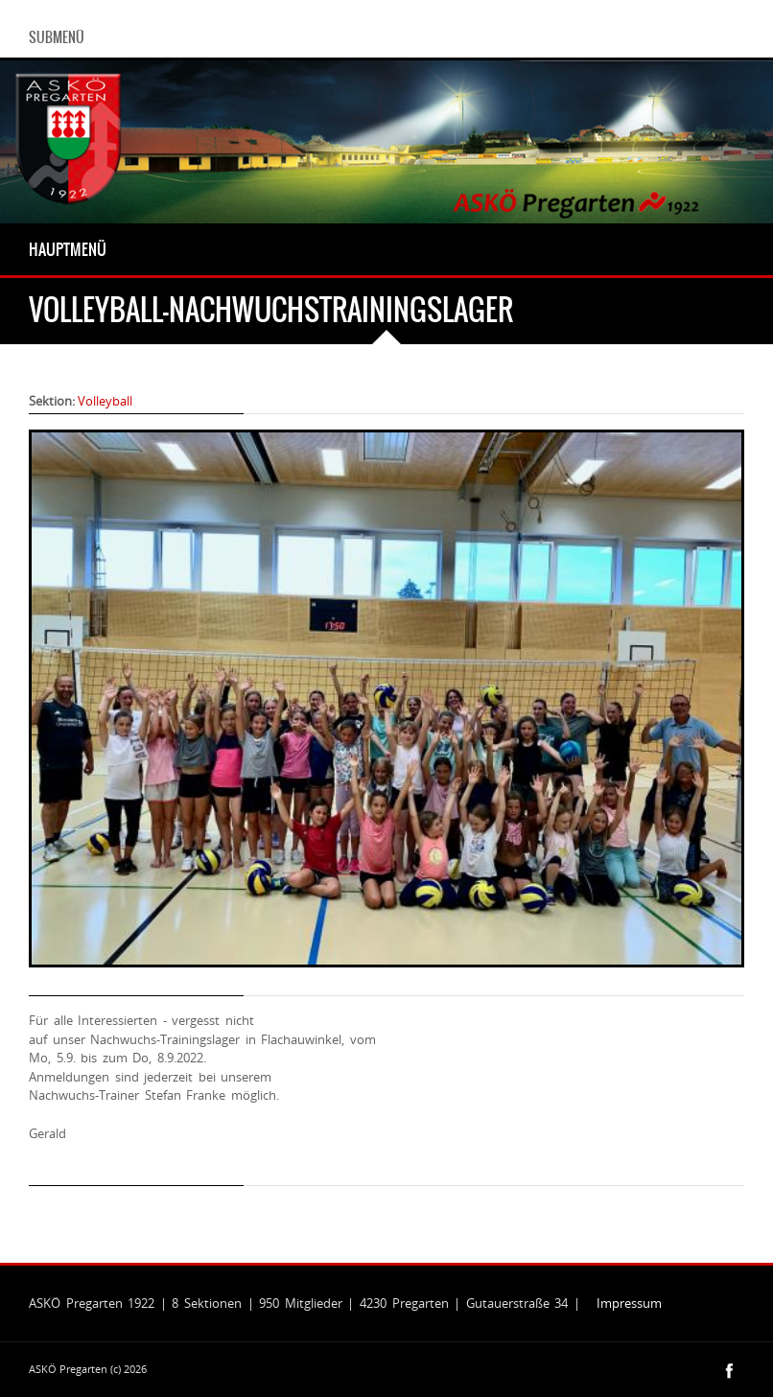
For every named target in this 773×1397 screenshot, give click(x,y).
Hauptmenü (67, 249)
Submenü (56, 37)
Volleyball (105, 400)
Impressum (629, 1303)
